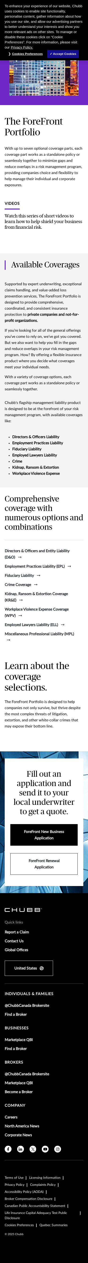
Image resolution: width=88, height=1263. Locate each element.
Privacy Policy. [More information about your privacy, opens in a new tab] (22, 47)
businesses (17, 1028)
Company (15, 1105)
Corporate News (18, 1135)
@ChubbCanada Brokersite (27, 1006)
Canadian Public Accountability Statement (35, 1206)
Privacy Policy (14, 1185)
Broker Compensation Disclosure (28, 1199)
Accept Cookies (64, 54)
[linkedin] (20, 1149)
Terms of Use (14, 1177)
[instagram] (57, 1149)
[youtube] (45, 1149)
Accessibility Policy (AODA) (24, 1192)
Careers (11, 1117)
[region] (44, 30)
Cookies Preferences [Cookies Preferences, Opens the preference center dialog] (27, 54)
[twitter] (33, 1149)
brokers (14, 1062)
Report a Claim (17, 932)
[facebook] (8, 1149)
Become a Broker (19, 1092)
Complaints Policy (43, 1185)
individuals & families (29, 994)
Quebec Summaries (53, 1225)
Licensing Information (45, 1177)
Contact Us (14, 941)
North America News (22, 1126)
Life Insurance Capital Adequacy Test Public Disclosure (36, 1215)
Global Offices (16, 950)
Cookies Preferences (19, 1225)
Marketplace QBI (19, 1040)
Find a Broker (16, 1014)
